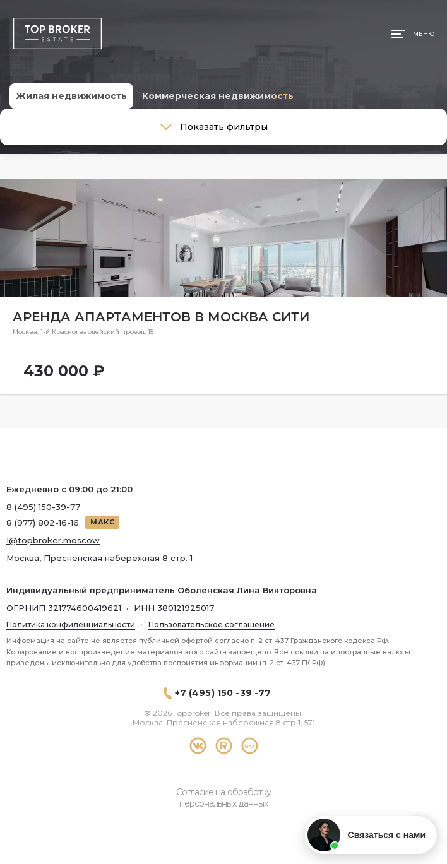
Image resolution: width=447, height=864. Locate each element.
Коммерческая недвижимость (218, 96)
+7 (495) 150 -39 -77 (223, 693)
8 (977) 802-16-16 (42, 523)
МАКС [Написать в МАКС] (102, 522)
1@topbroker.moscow (53, 540)
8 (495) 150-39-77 (43, 507)
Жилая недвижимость (71, 96)
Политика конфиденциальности (70, 624)
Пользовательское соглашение (211, 624)
